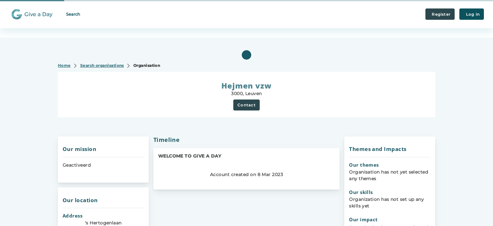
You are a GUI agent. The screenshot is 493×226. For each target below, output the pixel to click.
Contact (246, 105)
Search (73, 14)
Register (440, 14)
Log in (471, 14)
